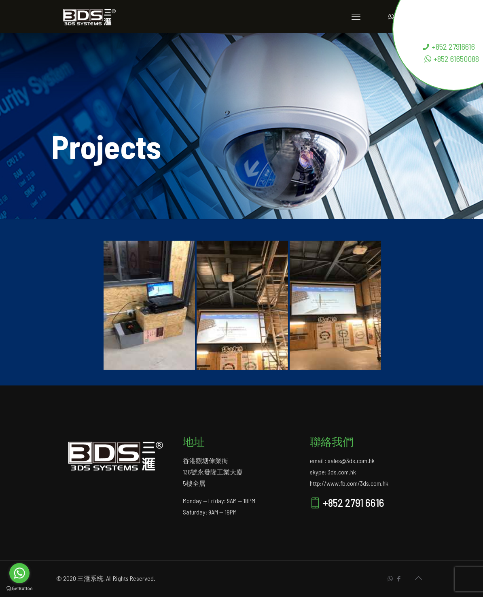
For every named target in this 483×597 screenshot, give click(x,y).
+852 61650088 (451, 59)
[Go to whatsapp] (19, 573)
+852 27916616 (448, 46)
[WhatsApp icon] (390, 578)
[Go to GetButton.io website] (19, 588)
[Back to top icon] (418, 577)
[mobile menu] (356, 16)
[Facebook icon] (399, 578)
